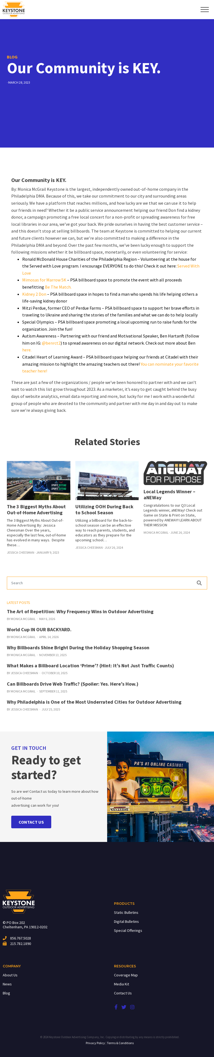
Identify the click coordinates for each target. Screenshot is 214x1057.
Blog (6, 993)
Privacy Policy (95, 1043)
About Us (10, 975)
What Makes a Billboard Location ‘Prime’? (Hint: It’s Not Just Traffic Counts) (90, 665)
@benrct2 (51, 343)
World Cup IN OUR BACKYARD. (39, 629)
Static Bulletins (126, 912)
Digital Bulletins (126, 921)
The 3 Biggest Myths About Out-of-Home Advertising (36, 509)
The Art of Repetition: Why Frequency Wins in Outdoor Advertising (80, 611)
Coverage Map (126, 975)
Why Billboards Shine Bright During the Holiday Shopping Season (78, 647)
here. (27, 350)
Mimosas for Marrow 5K (44, 280)
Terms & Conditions (120, 1043)
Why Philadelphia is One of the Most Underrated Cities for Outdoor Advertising (94, 702)
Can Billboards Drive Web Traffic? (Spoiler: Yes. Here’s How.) (72, 684)
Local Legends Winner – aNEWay (169, 494)
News (7, 984)
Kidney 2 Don (34, 294)
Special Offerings (128, 930)
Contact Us (123, 993)
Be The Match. (58, 287)
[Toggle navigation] (204, 9)
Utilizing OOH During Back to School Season (104, 509)
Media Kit (121, 984)
